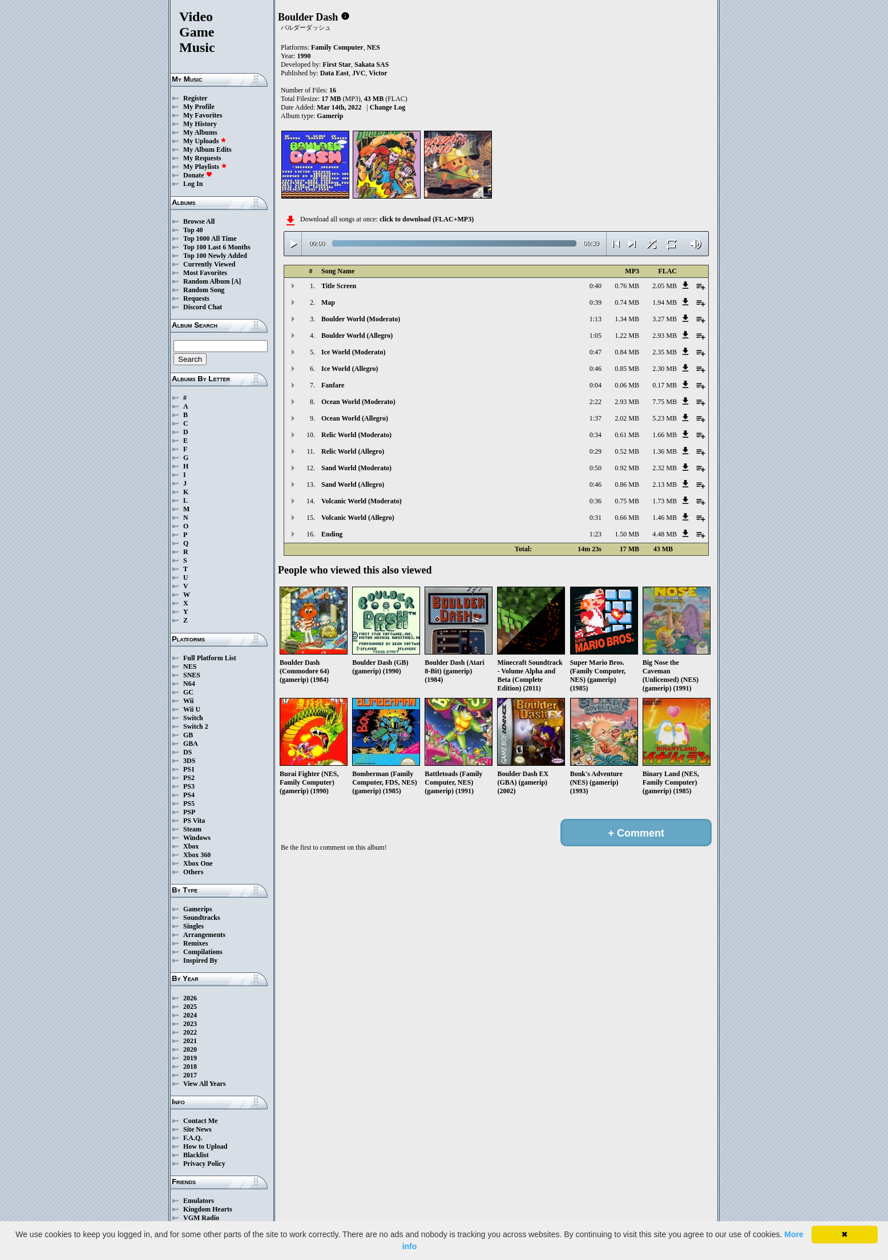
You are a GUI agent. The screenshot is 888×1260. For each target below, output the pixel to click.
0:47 (596, 352)
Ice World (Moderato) (353, 352)
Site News (197, 1129)
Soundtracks (201, 918)
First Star (336, 64)
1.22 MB (627, 336)
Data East (334, 73)
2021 (190, 1041)
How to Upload (205, 1146)
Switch (193, 718)
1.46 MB (664, 518)
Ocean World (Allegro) (354, 418)
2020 (190, 1049)
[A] (236, 281)
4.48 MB (664, 534)
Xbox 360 (197, 855)
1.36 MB (664, 451)
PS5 (189, 803)
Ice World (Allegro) (349, 369)
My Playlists (205, 167)
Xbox (191, 846)
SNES (191, 675)
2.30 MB (664, 369)
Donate (197, 175)
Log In (193, 184)
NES (189, 667)
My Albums (200, 132)
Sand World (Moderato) (356, 468)
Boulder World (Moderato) (360, 319)
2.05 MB (664, 286)
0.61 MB (627, 435)
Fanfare (332, 385)
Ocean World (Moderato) (358, 402)
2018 (190, 1067)
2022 (190, 1032)
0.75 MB (627, 501)
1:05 (596, 336)
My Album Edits (207, 150)
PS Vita (194, 821)
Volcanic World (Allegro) (357, 518)
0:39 (596, 302)
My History (200, 124)
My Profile (199, 107)
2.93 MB (664, 336)
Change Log (387, 107)
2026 (190, 998)
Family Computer (337, 47)
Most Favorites (205, 273)
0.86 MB (627, 484)
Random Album (206, 281)
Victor (378, 73)
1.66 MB (664, 435)
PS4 (189, 795)
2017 (190, 1075)
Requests (196, 298)
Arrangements (204, 935)
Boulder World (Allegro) (357, 336)
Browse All (199, 221)
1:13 (596, 319)
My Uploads (205, 141)
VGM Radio (201, 1218)
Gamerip (330, 116)
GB (188, 735)
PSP (189, 812)
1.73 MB (664, 501)
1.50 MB (627, 534)
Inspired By (200, 960)
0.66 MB (627, 518)
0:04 (596, 385)
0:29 (596, 451)
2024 (190, 1015)
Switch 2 (195, 726)
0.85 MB (627, 369)
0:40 (596, 286)
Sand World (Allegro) (352, 484)
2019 (190, 1058)
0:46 (596, 369)
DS (187, 752)
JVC (358, 73)
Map (328, 302)
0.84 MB (627, 352)
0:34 (596, 435)
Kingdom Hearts (207, 1209)
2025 (190, 1007)
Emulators (198, 1201)
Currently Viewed (209, 264)
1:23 (596, 534)
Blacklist (196, 1155)
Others (193, 872)
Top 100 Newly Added (215, 256)
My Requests (202, 158)
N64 (189, 684)
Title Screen (338, 286)
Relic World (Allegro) (352, 451)
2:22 (596, 402)
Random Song (203, 290)
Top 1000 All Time (209, 239)
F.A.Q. (192, 1138)
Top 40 (193, 230)
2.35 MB (664, 352)
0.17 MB (664, 385)
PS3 (189, 786)
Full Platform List (209, 658)
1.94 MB (664, 302)
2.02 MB (627, 418)
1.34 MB (627, 319)
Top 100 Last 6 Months (217, 247)
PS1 (189, 769)
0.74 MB (627, 302)
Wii (188, 701)
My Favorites (202, 115)
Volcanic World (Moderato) (361, 501)
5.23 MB (664, 418)
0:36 (596, 501)
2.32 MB (664, 468)
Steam (192, 829)
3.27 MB (664, 319)
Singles (193, 926)
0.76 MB (627, 286)
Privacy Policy (204, 1164)
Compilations (203, 952)
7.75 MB (664, 402)
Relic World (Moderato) (356, 435)
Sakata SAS (371, 64)
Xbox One (198, 863)
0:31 (596, 518)
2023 (190, 1024)
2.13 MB (664, 484)
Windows (197, 838)
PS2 (189, 778)
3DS (189, 761)
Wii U (191, 709)
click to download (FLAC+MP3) (427, 219)
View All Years (204, 1084)
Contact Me (200, 1121)
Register (195, 98)
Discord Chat (202, 307)
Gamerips (197, 909)
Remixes (195, 943)
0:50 (596, 468)
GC (188, 692)
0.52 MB (627, 451)
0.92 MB (627, 468)
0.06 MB (627, 385)
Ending (331, 534)
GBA (190, 744)
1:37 (596, 418)
